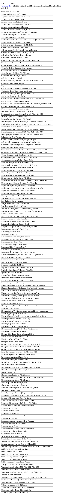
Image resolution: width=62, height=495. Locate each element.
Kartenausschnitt (7, 6)
